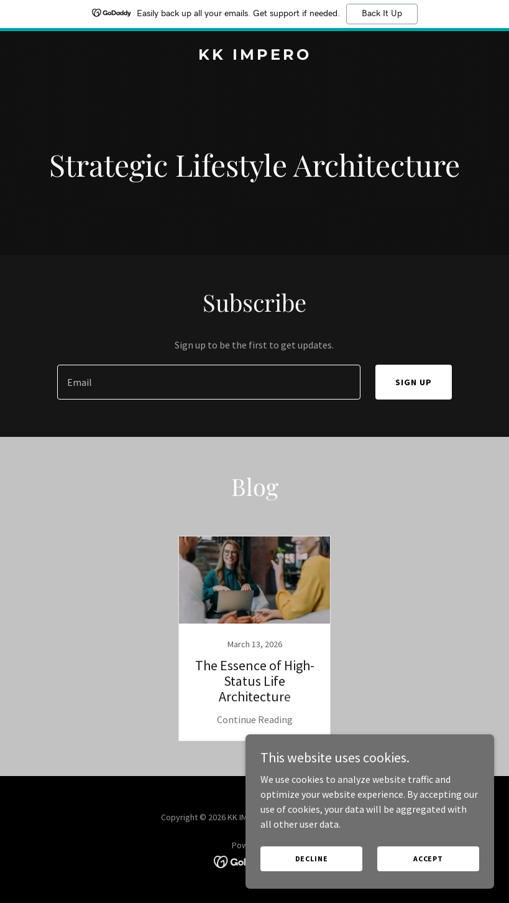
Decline (311, 875)
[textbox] (208, 382)
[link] (254, 56)
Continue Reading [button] (255, 719)
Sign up (413, 382)
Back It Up (382, 13)
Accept (428, 875)
